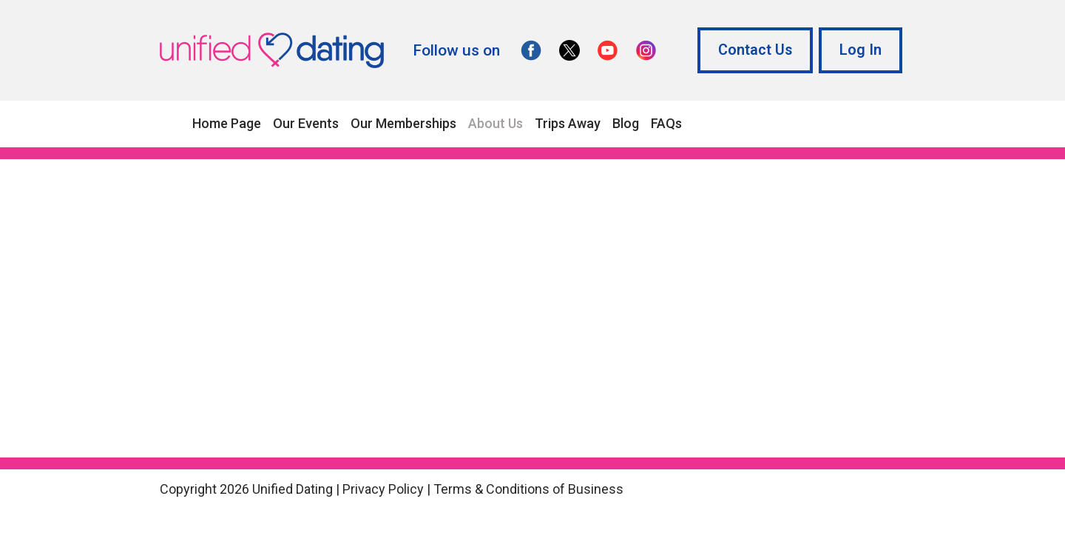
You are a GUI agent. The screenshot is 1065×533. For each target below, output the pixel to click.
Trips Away (568, 123)
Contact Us (755, 49)
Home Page (226, 123)
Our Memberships (403, 123)
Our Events (306, 123)
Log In (860, 49)
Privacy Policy (383, 489)
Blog (625, 123)
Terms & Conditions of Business (528, 489)
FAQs (666, 123)
